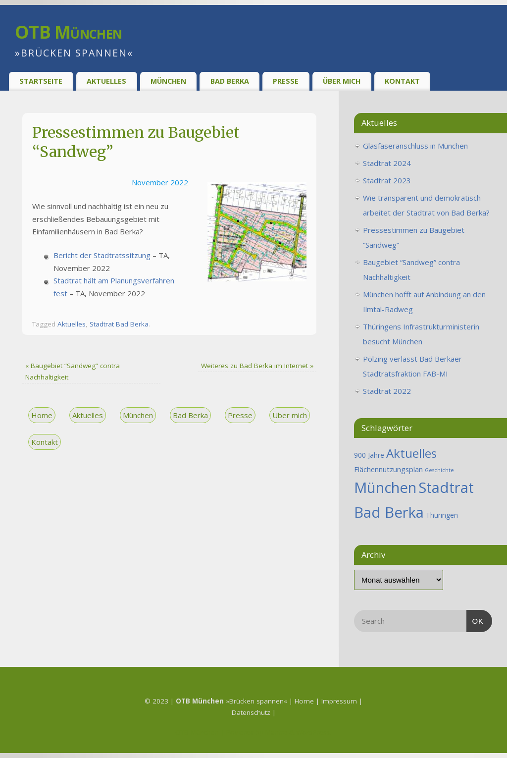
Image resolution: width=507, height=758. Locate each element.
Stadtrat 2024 (387, 163)
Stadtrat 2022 (387, 391)
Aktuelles (106, 81)
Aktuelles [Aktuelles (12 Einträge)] (411, 453)
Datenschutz (252, 712)
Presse (286, 81)
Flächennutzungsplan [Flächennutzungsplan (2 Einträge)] (388, 469)
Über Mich (341, 81)
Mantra (276, 732)
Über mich (289, 415)
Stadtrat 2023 (387, 180)
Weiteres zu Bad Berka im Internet (257, 365)
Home (41, 415)
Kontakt (402, 81)
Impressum (340, 701)
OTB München (68, 32)
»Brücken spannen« (231, 701)
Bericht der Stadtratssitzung (102, 255)
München (168, 81)
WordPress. (314, 732)
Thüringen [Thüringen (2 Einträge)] (442, 515)
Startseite (40, 81)
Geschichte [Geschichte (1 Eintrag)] (439, 470)
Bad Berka (229, 81)
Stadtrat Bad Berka (119, 324)
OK (475, 619)
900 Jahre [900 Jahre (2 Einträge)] (369, 455)
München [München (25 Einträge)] (385, 487)
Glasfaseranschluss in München (415, 146)
